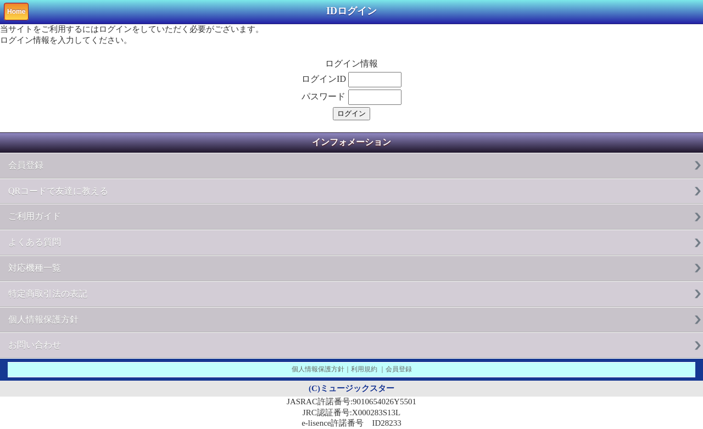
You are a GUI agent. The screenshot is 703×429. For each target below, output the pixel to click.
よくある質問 (34, 242)
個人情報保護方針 (43, 319)
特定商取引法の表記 (47, 293)
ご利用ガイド (34, 216)
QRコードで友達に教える (58, 191)
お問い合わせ (34, 344)
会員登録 (25, 165)
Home (16, 11)
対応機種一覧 (34, 267)
